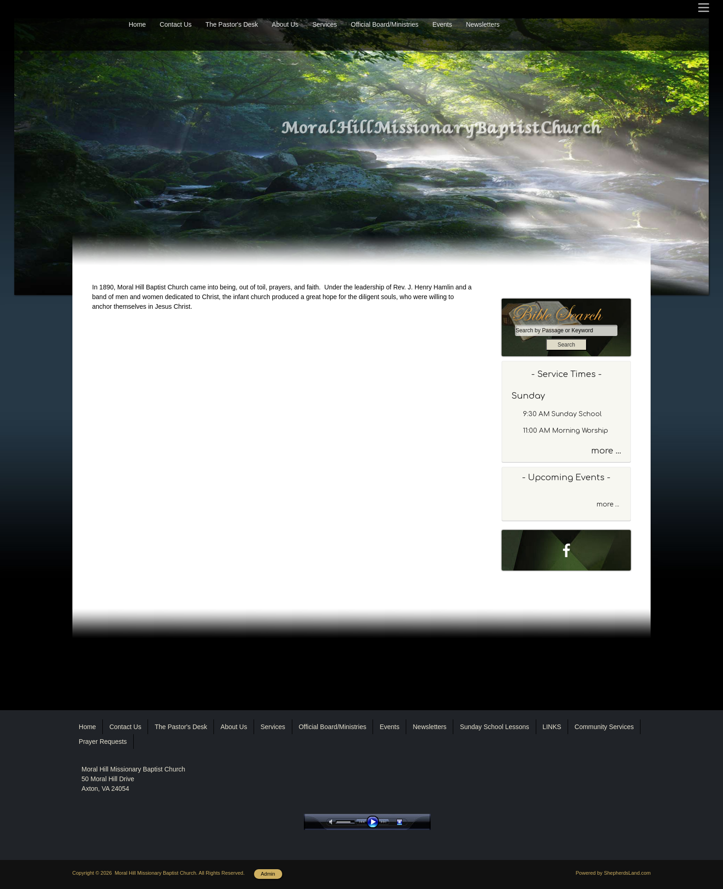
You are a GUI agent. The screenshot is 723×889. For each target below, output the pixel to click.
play (375, 822)
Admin (268, 874)
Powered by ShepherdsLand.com (613, 873)
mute (332, 821)
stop (407, 822)
